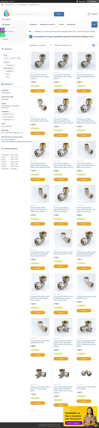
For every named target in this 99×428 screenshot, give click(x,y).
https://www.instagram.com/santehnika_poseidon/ (17, 141)
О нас (4, 35)
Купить (37, 91)
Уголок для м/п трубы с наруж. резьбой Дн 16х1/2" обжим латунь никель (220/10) (63, 121)
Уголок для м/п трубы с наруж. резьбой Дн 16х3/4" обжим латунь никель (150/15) (86, 121)
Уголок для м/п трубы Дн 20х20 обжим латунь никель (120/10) (63, 76)
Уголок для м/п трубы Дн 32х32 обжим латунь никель (39, 120)
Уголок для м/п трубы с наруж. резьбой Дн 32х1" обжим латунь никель (62, 209)
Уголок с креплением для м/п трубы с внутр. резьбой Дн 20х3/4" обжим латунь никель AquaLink (63, 389)
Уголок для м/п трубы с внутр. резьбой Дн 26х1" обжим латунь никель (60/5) (63, 298)
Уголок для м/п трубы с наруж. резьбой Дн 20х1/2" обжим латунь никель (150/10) (40, 165)
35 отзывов (82, 1)
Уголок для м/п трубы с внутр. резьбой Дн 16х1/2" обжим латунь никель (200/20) (40, 254)
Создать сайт (4, 1)
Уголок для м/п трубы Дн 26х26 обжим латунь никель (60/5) (86, 76)
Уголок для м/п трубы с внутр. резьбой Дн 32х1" (86, 297)
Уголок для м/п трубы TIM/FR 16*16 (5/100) (86, 388)
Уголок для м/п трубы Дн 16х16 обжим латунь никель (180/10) (39, 76)
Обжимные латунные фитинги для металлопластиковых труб (55, 31)
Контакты (71, 24)
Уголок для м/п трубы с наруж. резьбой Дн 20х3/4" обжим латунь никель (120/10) (63, 165)
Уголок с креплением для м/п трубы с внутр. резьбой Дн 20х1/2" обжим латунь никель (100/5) (86, 343)
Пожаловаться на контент (54, 426)
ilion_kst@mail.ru (7, 126)
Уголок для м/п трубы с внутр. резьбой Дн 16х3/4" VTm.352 (63, 253)
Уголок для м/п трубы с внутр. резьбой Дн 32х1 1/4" (40, 341)
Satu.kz (58, 424)
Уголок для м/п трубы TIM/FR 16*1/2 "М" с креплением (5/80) (40, 389)
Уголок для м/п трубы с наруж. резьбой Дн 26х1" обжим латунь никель (38, 209)
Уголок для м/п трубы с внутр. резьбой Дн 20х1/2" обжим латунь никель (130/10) (86, 254)
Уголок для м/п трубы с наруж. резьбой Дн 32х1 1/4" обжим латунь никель (86, 209)
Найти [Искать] (59, 14)
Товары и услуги (8, 31)
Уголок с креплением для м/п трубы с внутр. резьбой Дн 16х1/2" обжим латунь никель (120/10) (63, 343)
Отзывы (5, 39)
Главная (33, 24)
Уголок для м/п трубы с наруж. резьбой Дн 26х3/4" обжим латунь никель (85, 165)
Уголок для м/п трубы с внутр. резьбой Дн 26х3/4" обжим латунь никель (40, 298)
